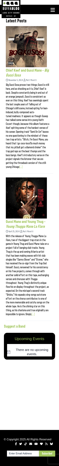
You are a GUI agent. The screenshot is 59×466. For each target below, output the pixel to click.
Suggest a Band (14, 326)
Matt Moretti (31, 80)
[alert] (29, 352)
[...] (21, 166)
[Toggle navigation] (52, 10)
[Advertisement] (29, 394)
